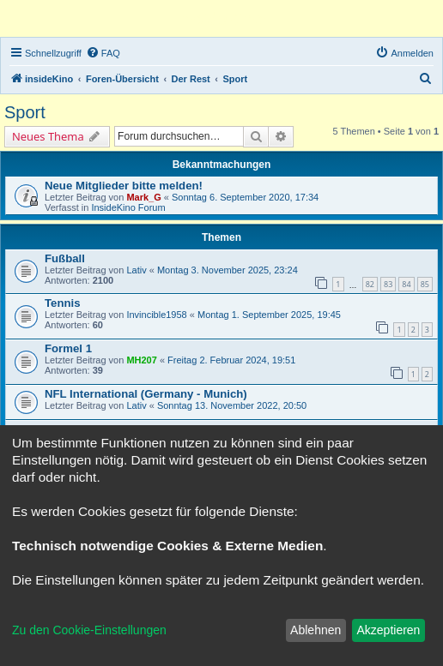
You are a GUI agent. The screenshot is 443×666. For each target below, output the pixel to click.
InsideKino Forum (128, 207)
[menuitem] (103, 53)
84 (406, 284)
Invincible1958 (156, 314)
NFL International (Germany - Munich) (146, 393)
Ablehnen (315, 630)
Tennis (63, 303)
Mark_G (143, 197)
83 (388, 284)
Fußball (65, 258)
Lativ (136, 270)
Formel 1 (68, 348)
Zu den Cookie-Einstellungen (89, 630)
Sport (25, 112)
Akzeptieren (388, 630)
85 (425, 284)
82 (370, 284)
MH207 (141, 360)
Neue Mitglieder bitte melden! (124, 185)
